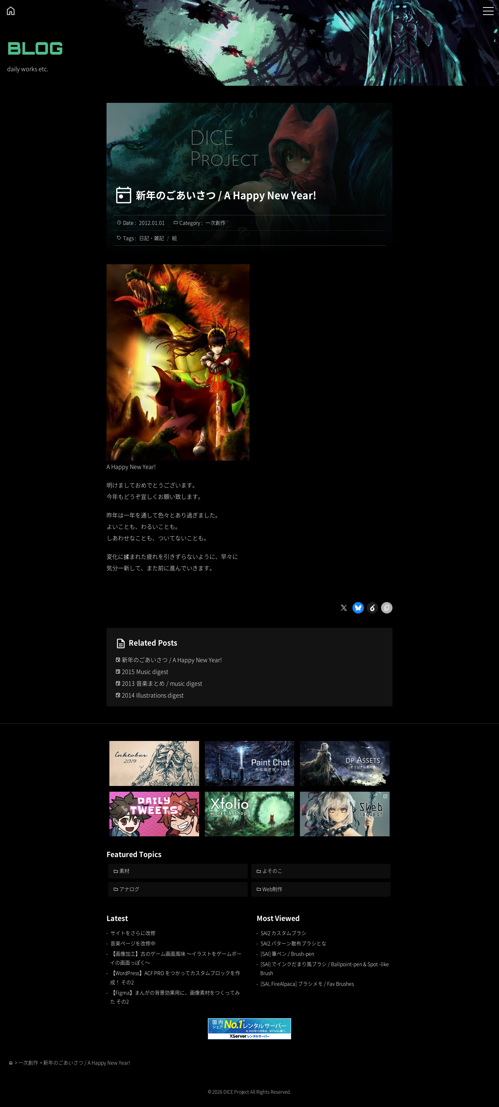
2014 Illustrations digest (153, 695)
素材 (125, 870)
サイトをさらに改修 (132, 932)
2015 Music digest (145, 671)
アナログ (130, 888)
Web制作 (273, 888)
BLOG (35, 48)
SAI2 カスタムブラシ (283, 932)
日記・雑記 (151, 237)
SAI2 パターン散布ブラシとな (293, 943)
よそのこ (273, 870)
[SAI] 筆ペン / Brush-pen (287, 953)
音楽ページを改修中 (132, 943)
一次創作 (216, 222)
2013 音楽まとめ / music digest (162, 683)
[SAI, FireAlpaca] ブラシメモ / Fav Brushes (307, 983)
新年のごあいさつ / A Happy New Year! (226, 195)
